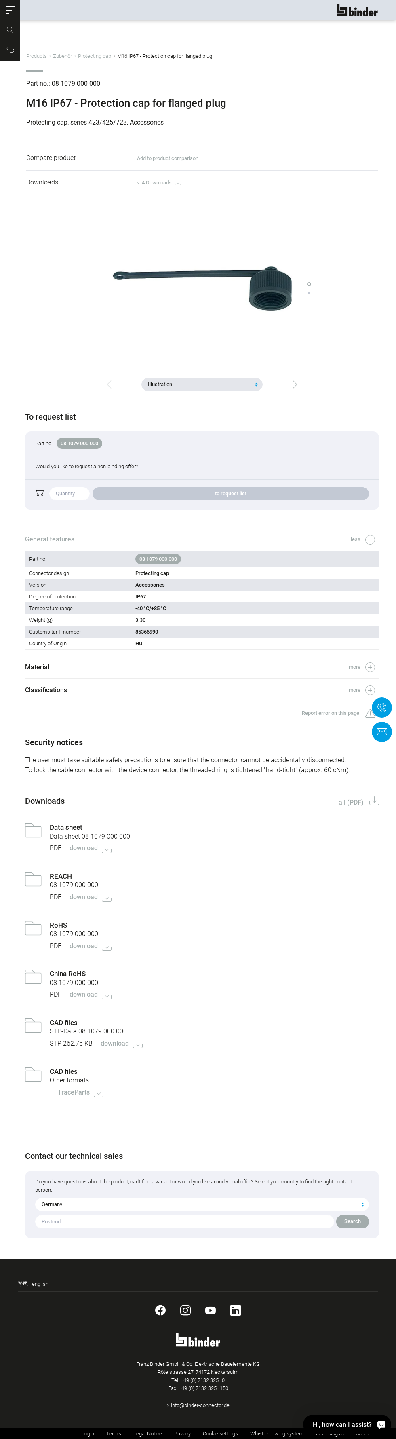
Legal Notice (147, 1434)
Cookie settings (220, 1434)
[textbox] (199, 384)
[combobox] (202, 384)
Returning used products (344, 1434)
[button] (10, 10)
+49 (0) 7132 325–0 (203, 1380)
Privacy (182, 1434)
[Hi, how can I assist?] (381, 1424)
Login (88, 1434)
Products (36, 56)
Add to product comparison (167, 158)
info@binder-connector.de (200, 1405)
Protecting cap (94, 56)
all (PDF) (350, 802)
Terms (113, 1434)
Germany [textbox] (53, 1204)
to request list (230, 493)
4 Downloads (161, 183)
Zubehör (62, 56)
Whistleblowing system (277, 1434)
